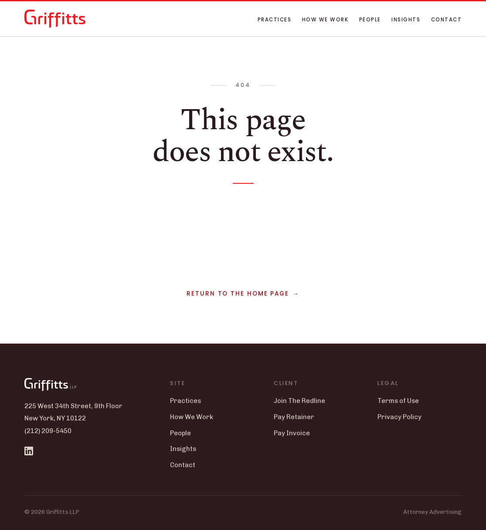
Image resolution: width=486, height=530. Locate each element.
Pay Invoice (292, 433)
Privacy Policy (399, 417)
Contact (446, 19)
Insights (405, 19)
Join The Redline (299, 401)
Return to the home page (238, 293)
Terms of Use (398, 401)
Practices (274, 19)
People (370, 19)
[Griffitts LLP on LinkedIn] (28, 451)
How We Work (325, 19)
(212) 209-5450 (47, 431)
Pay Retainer (294, 417)
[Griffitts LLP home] (55, 19)
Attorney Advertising (432, 511)
